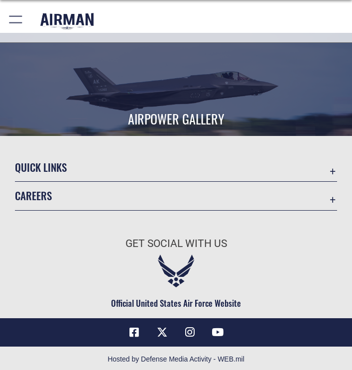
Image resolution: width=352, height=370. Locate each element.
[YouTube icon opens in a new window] (217, 332)
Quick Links (41, 167)
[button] (16, 21)
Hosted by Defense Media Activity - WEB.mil (176, 359)
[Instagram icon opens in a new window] (189, 332)
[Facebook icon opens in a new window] (134, 332)
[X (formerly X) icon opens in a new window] (162, 332)
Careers (33, 195)
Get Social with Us (176, 243)
